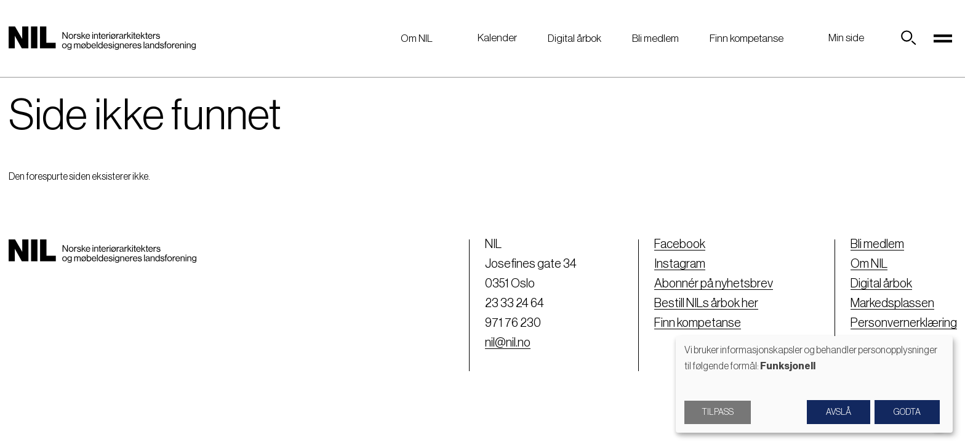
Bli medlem (655, 38)
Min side (846, 38)
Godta (907, 412)
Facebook (679, 244)
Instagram (679, 264)
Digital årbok (574, 38)
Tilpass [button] (718, 412)
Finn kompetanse (746, 38)
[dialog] (814, 384)
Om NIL (417, 38)
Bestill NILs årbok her (706, 303)
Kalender (497, 38)
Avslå (838, 412)
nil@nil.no (508, 343)
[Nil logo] (102, 38)
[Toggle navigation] (943, 38)
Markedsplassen (892, 303)
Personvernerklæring (904, 323)
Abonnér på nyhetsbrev (713, 284)
